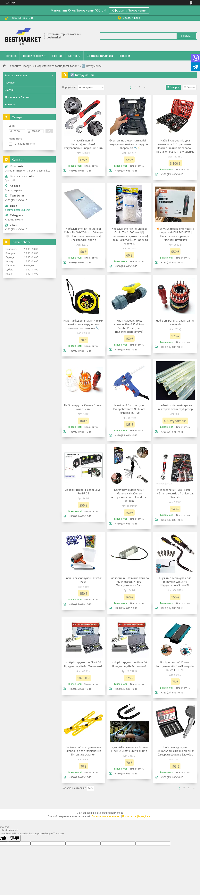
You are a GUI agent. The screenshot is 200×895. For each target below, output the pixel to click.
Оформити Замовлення (129, 10)
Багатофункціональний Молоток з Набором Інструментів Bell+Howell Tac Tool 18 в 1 (129, 495)
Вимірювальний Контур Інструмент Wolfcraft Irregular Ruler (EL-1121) (175, 666)
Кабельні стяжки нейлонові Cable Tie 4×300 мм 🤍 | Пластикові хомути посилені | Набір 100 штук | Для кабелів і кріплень (129, 236)
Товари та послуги (34, 55)
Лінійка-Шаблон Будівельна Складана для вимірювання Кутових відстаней (83, 750)
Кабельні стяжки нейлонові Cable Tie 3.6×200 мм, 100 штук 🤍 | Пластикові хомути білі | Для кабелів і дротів (83, 234)
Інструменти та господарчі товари (57, 66)
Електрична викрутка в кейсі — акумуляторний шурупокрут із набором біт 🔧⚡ (129, 144)
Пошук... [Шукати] (186, 35)
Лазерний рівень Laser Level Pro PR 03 (83, 491)
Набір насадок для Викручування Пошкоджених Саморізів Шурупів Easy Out (175, 750)
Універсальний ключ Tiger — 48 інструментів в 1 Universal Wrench (175, 493)
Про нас (57, 55)
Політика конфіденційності (137, 816)
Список (191, 87)
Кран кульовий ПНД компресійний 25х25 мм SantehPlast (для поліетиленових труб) (129, 326)
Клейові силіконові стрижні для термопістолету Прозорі (175, 407)
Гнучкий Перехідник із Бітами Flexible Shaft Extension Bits (129, 748)
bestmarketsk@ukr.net (17, 209)
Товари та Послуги (20, 66)
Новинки (124, 55)
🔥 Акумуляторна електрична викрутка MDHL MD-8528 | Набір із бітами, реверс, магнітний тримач (175, 234)
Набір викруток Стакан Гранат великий (175, 322)
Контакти (74, 55)
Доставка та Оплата (100, 55)
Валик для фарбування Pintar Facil (83, 579)
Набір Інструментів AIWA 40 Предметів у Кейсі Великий (129, 664)
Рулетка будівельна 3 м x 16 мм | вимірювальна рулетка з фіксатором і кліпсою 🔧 (83, 324)
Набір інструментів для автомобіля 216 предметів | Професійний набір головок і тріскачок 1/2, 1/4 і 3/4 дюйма (175, 146)
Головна (11, 55)
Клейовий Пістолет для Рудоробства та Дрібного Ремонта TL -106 (129, 409)
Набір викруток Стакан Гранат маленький (83, 407)
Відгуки (9, 89)
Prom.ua (118, 812)
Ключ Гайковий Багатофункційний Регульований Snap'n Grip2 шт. (83, 144)
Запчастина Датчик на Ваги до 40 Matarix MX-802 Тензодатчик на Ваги (129, 581)
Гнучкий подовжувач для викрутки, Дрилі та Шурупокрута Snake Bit (175, 581)
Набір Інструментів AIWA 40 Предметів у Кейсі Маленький (83, 664)
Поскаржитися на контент (106, 816)
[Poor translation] (14, 838)
